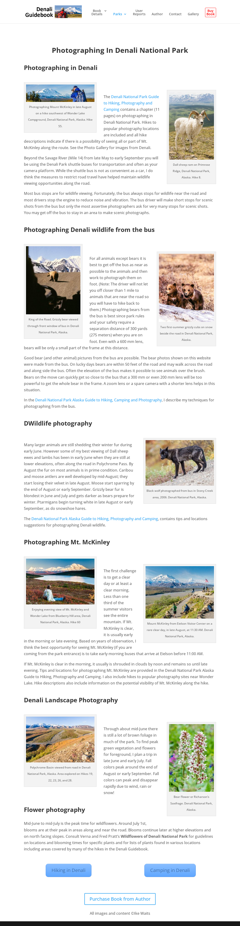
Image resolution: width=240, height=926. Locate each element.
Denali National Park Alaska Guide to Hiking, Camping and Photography (98, 400)
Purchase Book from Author (120, 899)
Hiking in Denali (69, 870)
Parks (117, 14)
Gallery (193, 14)
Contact (175, 14)
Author (157, 14)
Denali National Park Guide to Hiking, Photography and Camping (131, 103)
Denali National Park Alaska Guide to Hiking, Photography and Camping (94, 518)
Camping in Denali (170, 870)
